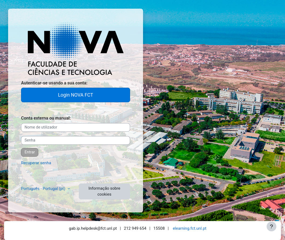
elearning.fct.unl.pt (189, 228)
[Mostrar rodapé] (271, 226)
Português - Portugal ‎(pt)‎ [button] (43, 188)
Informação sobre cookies (104, 191)
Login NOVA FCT (75, 95)
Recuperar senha (36, 162)
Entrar (30, 152)
